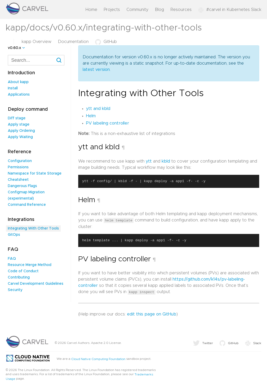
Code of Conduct (23, 271)
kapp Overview (36, 42)
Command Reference (27, 205)
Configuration (20, 161)
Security (15, 290)
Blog (159, 10)
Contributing (19, 277)
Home (91, 10)
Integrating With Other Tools (33, 228)
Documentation (73, 42)
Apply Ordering (21, 131)
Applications (19, 94)
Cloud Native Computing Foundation (98, 358)
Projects (112, 10)
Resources (181, 10)
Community (137, 10)
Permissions (18, 167)
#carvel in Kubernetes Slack (229, 10)
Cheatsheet (18, 180)
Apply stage (18, 124)
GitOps (14, 235)
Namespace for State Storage (35, 173)
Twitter (203, 342)
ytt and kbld (98, 109)
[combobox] (36, 60)
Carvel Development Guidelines (35, 284)
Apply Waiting (20, 137)
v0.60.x (14, 48)
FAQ (12, 259)
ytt (149, 161)
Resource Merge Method (29, 265)
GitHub (106, 42)
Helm (91, 116)
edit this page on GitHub (151, 314)
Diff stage (17, 118)
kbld (166, 161)
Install (13, 88)
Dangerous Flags (22, 186)
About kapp (18, 82)
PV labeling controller (107, 123)
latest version (96, 69)
